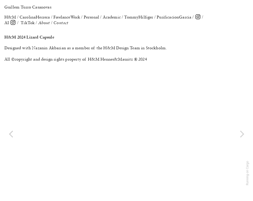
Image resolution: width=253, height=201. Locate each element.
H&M (10, 17)
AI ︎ (10, 22)
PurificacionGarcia (174, 17)
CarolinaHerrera (35, 17)
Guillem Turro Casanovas (27, 6)
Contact (60, 22)
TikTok (28, 22)
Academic (112, 17)
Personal (91, 17)
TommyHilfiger (138, 17)
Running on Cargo (247, 173)
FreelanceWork (66, 17)
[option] (126, 134)
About (44, 22)
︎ (198, 17)
